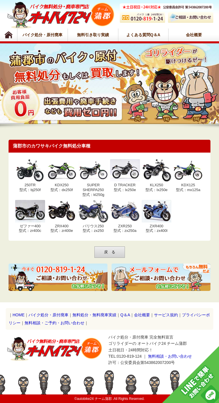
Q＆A (125, 315)
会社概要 (194, 35)
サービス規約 (166, 315)
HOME (19, 315)
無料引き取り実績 (93, 35)
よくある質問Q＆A (143, 35)
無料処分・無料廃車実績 (94, 315)
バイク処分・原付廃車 (42, 35)
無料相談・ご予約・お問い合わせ (54, 323)
